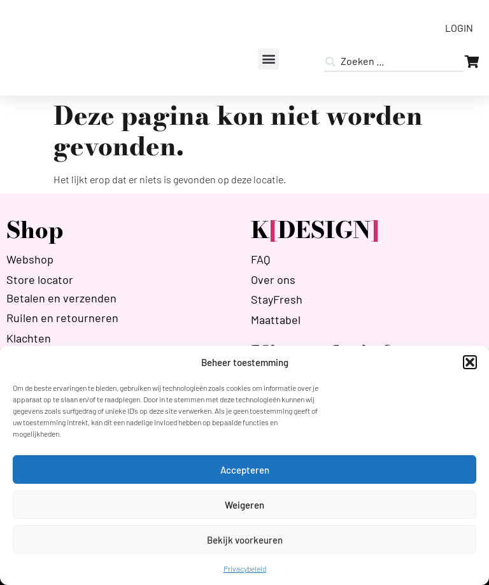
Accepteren (244, 470)
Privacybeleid (244, 568)
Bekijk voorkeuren (245, 540)
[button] (470, 362)
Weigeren (244, 505)
